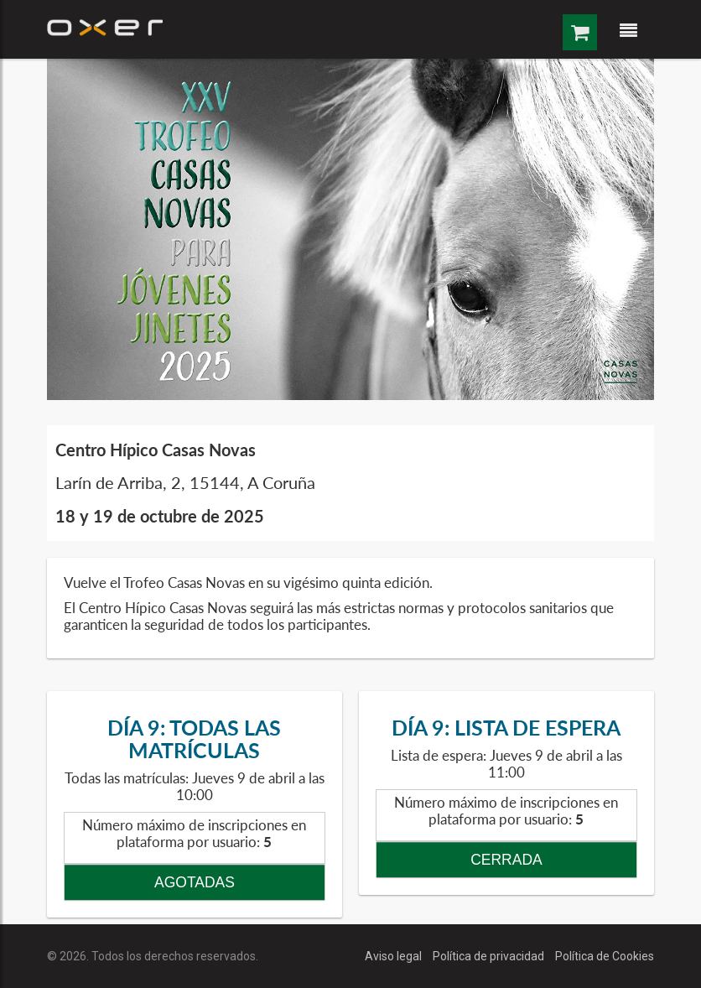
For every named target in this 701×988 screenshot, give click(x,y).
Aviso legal (394, 956)
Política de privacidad (490, 956)
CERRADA (506, 859)
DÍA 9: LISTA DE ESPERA (506, 727)
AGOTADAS (194, 882)
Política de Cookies (604, 956)
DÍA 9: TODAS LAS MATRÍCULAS (194, 738)
